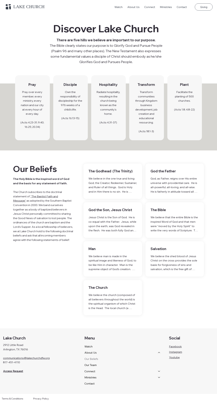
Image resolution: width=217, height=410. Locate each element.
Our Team (90, 365)
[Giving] (204, 7)
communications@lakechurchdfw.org (26, 358)
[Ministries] (159, 377)
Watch (88, 346)
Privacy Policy (41, 398)
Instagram (175, 352)
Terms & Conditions (12, 398)
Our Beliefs (91, 359)
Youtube (174, 357)
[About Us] (159, 352)
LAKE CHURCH (29, 6)
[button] (133, 7)
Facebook (175, 346)
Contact (89, 383)
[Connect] (159, 371)
